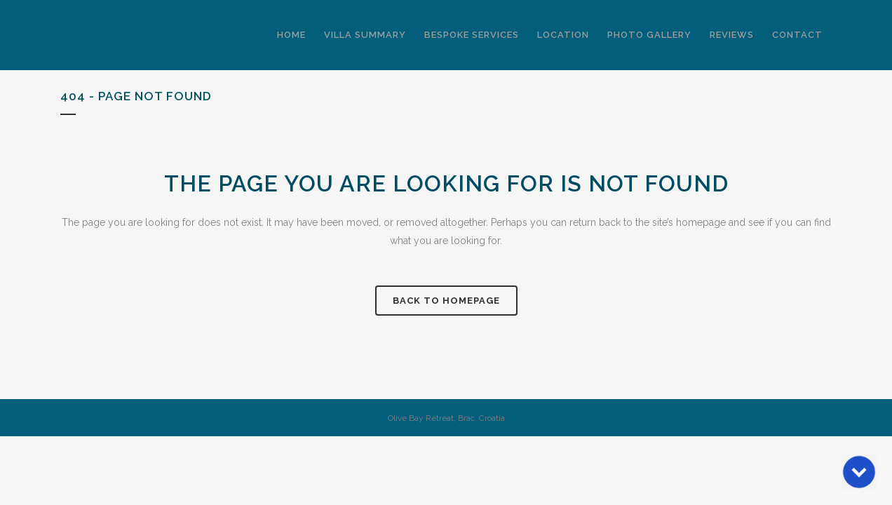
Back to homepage (446, 300)
